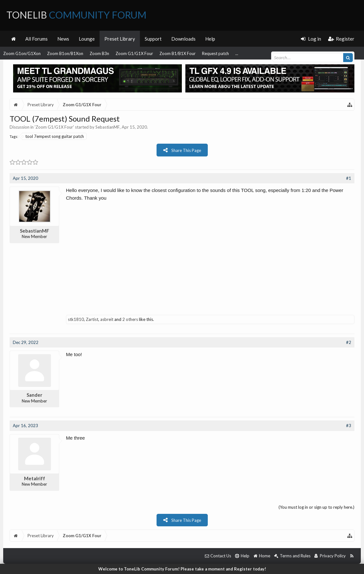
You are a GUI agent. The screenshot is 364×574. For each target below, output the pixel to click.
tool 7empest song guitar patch (53, 136)
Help (210, 39)
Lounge (87, 39)
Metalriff (34, 478)
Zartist (92, 319)
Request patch (215, 53)
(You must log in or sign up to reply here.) (316, 507)
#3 (348, 425)
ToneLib (76, 14)
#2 (348, 342)
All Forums (36, 39)
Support (153, 39)
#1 (348, 178)
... (236, 53)
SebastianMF (107, 127)
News (63, 39)
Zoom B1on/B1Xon (65, 53)
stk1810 (76, 319)
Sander (34, 395)
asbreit (106, 319)
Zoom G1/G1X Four (134, 53)
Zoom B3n (99, 53)
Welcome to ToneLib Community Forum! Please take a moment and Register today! (182, 568)
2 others (130, 319)
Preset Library (119, 39)
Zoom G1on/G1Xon (22, 53)
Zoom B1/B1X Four (177, 53)
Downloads (183, 39)
